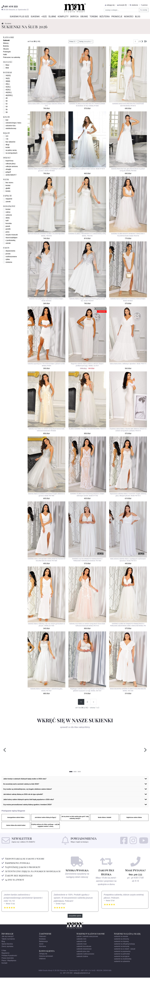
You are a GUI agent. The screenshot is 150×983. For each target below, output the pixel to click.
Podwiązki (7, 52)
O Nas (4, 956)
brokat (8, 185)
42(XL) (8, 87)
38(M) (8, 81)
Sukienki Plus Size (19, 16)
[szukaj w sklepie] (121, 10)
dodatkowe (9, 206)
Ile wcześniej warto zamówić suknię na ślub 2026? (25, 785)
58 (7, 112)
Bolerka (6, 46)
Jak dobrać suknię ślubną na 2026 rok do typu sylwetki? (27, 797)
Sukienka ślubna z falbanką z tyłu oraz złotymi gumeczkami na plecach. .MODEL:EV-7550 (46, 624)
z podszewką (10, 240)
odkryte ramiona (12, 166)
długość (7, 61)
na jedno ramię (11, 150)
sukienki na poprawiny (122, 957)
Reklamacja (43, 947)
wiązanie (9, 199)
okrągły (8, 169)
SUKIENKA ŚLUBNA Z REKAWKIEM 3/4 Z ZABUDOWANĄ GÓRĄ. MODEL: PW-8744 (87, 234)
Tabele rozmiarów (8, 944)
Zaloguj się (43, 959)
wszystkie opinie (75, 921)
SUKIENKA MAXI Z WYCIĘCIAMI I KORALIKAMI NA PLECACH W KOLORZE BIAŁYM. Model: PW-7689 (46, 559)
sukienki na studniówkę (122, 964)
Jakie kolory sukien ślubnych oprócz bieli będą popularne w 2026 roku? (33, 803)
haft (7, 221)
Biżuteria (105, 16)
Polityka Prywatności (9, 961)
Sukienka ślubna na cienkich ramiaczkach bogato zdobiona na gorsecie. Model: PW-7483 (46, 494)
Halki (5, 54)
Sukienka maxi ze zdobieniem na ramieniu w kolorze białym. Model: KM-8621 (128, 299)
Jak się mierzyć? (8, 942)
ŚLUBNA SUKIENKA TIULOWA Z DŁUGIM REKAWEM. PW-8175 (87, 429)
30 (72, 41)
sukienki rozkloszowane (85, 959)
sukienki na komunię (121, 952)
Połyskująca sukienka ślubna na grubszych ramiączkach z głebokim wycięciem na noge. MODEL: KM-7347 (87, 689)
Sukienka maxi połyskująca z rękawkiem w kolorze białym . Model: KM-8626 (46, 299)
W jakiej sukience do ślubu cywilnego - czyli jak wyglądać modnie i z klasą (45, 831)
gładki (8, 188)
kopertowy (9, 161)
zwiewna (9, 262)
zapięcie (7, 195)
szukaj (143, 10)
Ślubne (52, 16)
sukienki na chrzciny (121, 944)
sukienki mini (81, 944)
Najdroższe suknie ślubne (134, 823)
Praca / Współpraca (9, 966)
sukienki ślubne (82, 962)
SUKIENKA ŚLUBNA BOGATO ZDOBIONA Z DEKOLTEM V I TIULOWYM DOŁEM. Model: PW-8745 (128, 234)
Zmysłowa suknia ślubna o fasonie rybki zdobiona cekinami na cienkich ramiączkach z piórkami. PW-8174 (128, 429)
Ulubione (42, 964)
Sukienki (35, 16)
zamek (8, 202)
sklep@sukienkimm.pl (82, 978)
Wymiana (42, 952)
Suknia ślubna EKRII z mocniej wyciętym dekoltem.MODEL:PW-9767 (46, 104)
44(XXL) (9, 92)
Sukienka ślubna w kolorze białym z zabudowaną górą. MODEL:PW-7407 (46, 689)
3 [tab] (79, 771)
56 (7, 109)
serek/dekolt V (11, 175)
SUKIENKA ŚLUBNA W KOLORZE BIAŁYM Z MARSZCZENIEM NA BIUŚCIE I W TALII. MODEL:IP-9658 (87, 104)
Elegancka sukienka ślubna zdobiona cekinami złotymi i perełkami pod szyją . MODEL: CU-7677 (87, 364)
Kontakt (4, 968)
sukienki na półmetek (122, 959)
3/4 (7, 136)
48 (7, 98)
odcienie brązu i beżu (13, 123)
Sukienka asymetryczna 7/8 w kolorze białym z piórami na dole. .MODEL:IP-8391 (46, 364)
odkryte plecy (10, 164)
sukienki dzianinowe (84, 954)
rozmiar (7, 72)
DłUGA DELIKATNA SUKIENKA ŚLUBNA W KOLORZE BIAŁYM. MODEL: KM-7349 (128, 689)
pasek (8, 226)
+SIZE (44, 16)
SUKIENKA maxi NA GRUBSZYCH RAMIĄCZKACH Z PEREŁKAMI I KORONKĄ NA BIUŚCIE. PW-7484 (87, 559)
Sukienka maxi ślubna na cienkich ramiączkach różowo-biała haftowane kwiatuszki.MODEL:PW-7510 (87, 624)
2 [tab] (75, 771)
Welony (6, 43)
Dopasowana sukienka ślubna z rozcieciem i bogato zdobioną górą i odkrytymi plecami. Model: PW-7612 (128, 494)
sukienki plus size (83, 957)
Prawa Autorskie (8, 963)
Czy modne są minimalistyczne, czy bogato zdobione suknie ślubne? (32, 791)
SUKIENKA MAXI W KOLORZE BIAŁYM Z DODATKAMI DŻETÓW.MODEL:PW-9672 (128, 104)
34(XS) (8, 75)
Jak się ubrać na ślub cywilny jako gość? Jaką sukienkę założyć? (75, 823)
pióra (7, 232)
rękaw (6, 132)
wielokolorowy (11, 128)
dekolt (7, 157)
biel (7, 120)
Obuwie (84, 16)
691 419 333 (67, 978)
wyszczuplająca (11, 238)
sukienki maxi (82, 949)
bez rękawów (10, 142)
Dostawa (42, 944)
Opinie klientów (7, 949)
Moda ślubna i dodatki (104, 823)
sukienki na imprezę (121, 947)
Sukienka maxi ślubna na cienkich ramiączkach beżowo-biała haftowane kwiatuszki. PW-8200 (46, 429)
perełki (8, 229)
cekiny (8, 212)
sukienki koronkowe (84, 952)
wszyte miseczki (12, 235)
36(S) (8, 78)
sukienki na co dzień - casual (124, 954)
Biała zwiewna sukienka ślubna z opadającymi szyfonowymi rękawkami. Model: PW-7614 (128, 559)
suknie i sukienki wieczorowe (87, 942)
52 (7, 104)
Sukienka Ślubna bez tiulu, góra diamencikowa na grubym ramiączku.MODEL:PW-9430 (128, 169)
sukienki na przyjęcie (121, 962)
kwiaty (8, 191)
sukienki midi (81, 947)
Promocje (116, 16)
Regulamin (5, 958)
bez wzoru (9, 183)
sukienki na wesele (121, 942)
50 (7, 101)
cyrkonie (9, 215)
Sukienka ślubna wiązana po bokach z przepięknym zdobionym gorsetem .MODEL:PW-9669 (46, 169)
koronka (9, 223)
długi (7, 145)
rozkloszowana (11, 257)
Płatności (42, 942)
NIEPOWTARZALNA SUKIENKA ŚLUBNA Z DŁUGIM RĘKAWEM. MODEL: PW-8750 (46, 234)
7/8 (7, 139)
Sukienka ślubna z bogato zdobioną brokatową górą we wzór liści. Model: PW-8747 (87, 299)
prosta (8, 254)
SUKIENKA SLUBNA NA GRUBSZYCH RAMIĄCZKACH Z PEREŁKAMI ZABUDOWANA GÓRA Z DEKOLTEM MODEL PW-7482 (128, 625)
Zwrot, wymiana (7, 952)
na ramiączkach (11, 153)
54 (7, 107)
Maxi (7, 65)
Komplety (63, 16)
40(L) (8, 84)
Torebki (94, 16)
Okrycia (74, 16)
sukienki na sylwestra (122, 967)
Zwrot (41, 949)
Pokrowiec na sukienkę (11, 57)
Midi (7, 68)
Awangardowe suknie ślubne (15, 823)
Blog (137, 16)
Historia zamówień (46, 962)
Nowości (128, 16)
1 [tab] (70, 771)
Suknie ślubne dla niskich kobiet (15, 830)
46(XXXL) (9, 95)
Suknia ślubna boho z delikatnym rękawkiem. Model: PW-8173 (128, 363)
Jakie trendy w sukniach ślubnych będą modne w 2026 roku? (29, 779)
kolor (6, 116)
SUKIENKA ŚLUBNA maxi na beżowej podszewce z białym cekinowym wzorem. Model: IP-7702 (87, 494)
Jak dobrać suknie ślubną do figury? (45, 823)
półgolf (8, 172)
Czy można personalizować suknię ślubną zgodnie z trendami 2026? (32, 809)
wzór (6, 179)
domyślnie (85, 41)
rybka (8, 259)
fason (6, 247)
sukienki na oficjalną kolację (124, 949)
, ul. (15, 10)
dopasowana (10, 251)
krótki (8, 147)
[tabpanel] (39, 750)
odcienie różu (11, 126)
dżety (8, 218)
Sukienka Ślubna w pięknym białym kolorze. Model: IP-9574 (87, 168)
